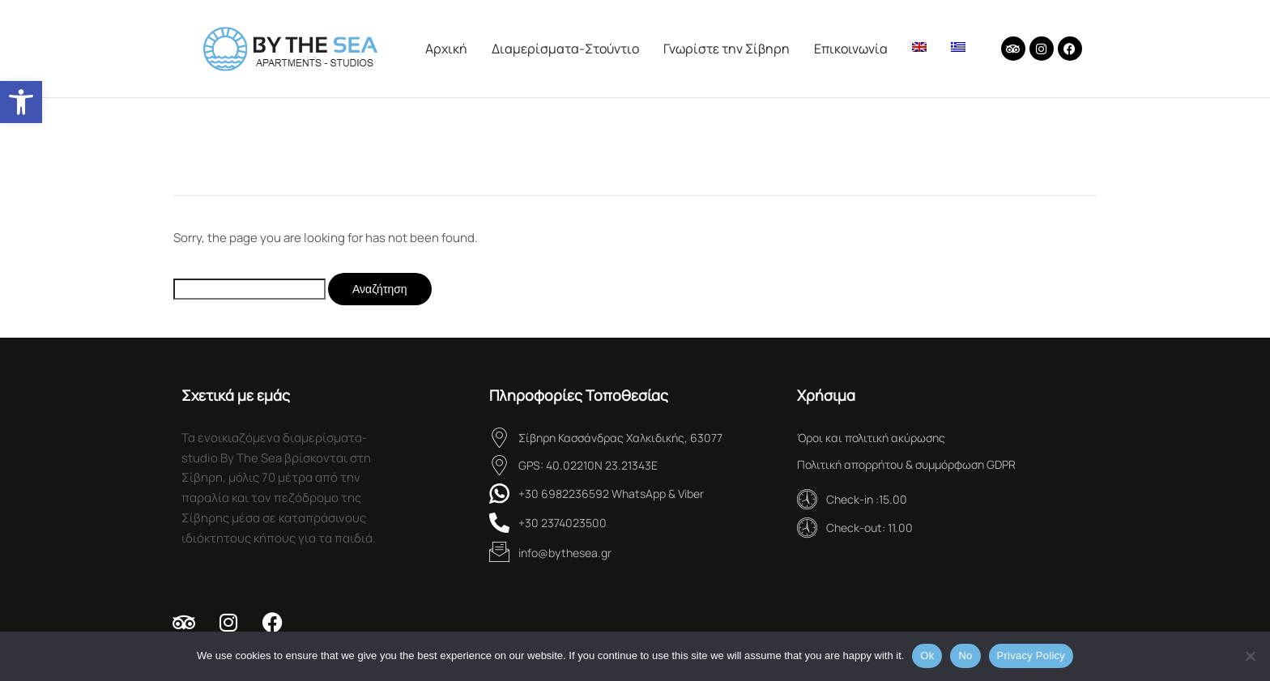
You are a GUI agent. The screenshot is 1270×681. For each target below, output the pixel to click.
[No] (1250, 656)
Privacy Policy (1031, 655)
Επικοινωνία (851, 48)
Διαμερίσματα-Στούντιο (565, 48)
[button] (21, 102)
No (965, 655)
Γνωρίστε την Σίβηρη (726, 48)
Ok (927, 655)
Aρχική (446, 48)
